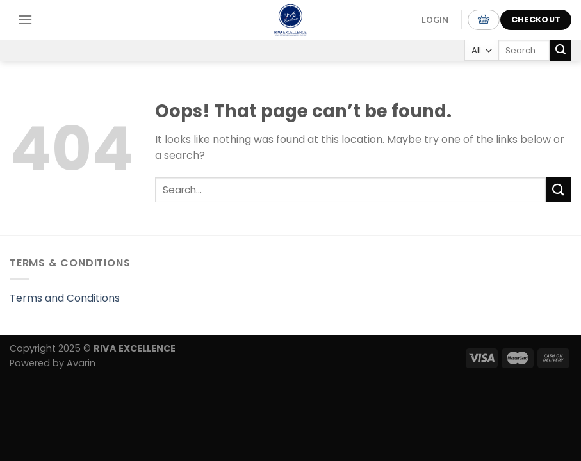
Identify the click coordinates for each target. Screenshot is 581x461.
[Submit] (560, 50)
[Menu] (25, 19)
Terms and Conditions (65, 298)
